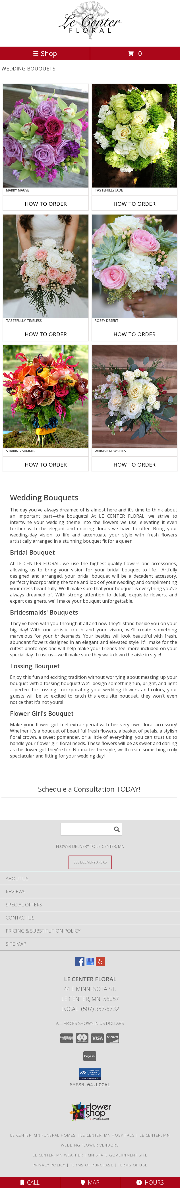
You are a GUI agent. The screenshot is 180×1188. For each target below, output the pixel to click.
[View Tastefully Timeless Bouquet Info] (45, 266)
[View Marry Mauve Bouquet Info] (45, 136)
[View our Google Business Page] (90, 964)
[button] (90, 1074)
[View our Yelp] (100, 964)
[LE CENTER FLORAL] (89, 38)
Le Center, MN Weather (58, 1155)
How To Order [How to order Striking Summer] (46, 464)
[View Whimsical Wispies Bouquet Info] (134, 396)
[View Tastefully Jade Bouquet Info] (134, 136)
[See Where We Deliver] (90, 862)
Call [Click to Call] (30, 1182)
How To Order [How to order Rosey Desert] (134, 334)
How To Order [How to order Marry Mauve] (46, 203)
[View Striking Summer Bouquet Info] (45, 396)
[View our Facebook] (79, 964)
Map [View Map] (90, 1182)
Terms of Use (133, 1165)
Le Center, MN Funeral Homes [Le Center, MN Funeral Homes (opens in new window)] (43, 1135)
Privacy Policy (49, 1165)
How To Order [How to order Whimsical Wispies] (134, 464)
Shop (45, 53)
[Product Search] (91, 829)
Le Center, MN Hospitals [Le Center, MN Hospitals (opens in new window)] (107, 1135)
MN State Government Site (117, 1155)
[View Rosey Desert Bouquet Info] (134, 266)
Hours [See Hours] (150, 1182)
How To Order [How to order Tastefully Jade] (134, 203)
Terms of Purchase (91, 1165)
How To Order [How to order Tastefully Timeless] (46, 334)
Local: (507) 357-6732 (90, 1009)
